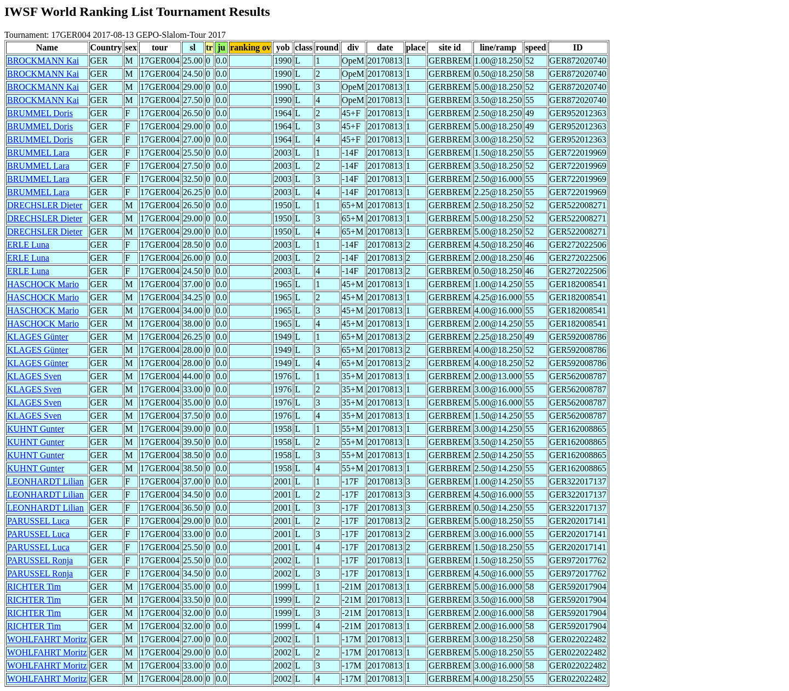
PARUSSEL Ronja (40, 560)
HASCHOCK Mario (43, 284)
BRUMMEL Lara (38, 152)
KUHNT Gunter (35, 428)
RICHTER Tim (34, 586)
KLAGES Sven (34, 376)
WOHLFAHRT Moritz (47, 639)
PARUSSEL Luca (38, 521)
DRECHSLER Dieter (44, 205)
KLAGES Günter (37, 336)
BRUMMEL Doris (40, 113)
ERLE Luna (28, 244)
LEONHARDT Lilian (45, 481)
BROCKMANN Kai (43, 60)
